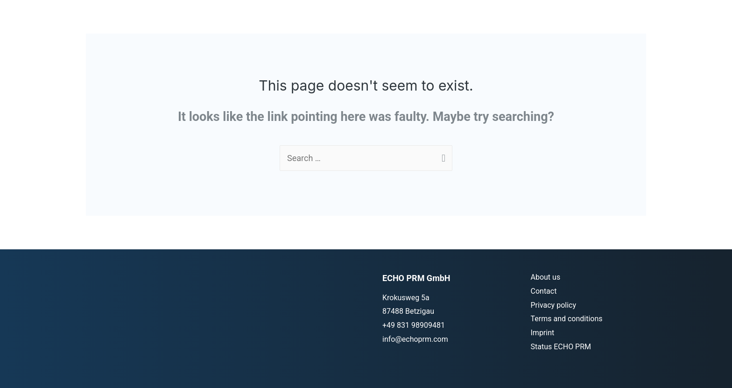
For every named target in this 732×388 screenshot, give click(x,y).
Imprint (543, 332)
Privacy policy (554, 305)
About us (546, 277)
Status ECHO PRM (561, 346)
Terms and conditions (567, 318)
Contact (544, 291)
